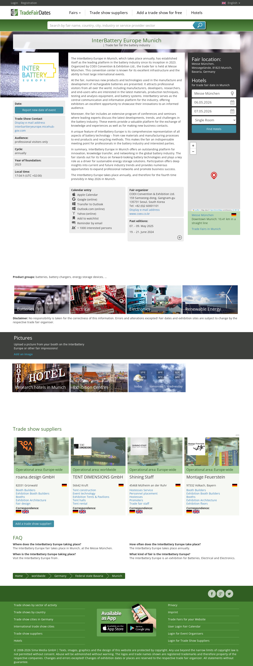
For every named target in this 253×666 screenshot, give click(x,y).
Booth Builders (25, 490)
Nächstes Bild (123, 451)
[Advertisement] (126, 262)
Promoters (136, 500)
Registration (29, 3)
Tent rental (80, 503)
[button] (214, 175)
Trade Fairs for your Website (187, 619)
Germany (60, 576)
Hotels (196, 12)
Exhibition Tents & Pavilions (91, 497)
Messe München (203, 215)
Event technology (84, 493)
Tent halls (79, 500)
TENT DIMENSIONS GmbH (98, 477)
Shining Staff (141, 477)
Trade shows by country (29, 612)
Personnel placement (143, 493)
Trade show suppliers (109, 12)
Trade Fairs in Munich (206, 229)
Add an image (23, 354)
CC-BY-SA (235, 210)
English (234, 3)
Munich (117, 576)
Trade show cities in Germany (33, 619)
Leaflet (196, 210)
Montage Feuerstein (205, 477)
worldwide (38, 576)
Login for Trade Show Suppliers (189, 640)
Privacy (172, 605)
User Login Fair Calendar (184, 626)
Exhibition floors (197, 503)
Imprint (173, 612)
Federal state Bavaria (89, 576)
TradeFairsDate (30, 12)
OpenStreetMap (216, 210)
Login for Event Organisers (185, 633)
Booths (20, 497)
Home (19, 576)
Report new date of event (39, 110)
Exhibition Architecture (31, 500)
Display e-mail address (30, 122)
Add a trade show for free (159, 12)
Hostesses (136, 497)
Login (14, 3)
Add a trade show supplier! (33, 524)
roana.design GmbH (35, 477)
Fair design (23, 503)
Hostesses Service (141, 490)
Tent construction (84, 490)
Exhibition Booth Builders (32, 493)
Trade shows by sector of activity (35, 605)
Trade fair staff (139, 503)
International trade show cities (34, 626)
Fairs (75, 12)
